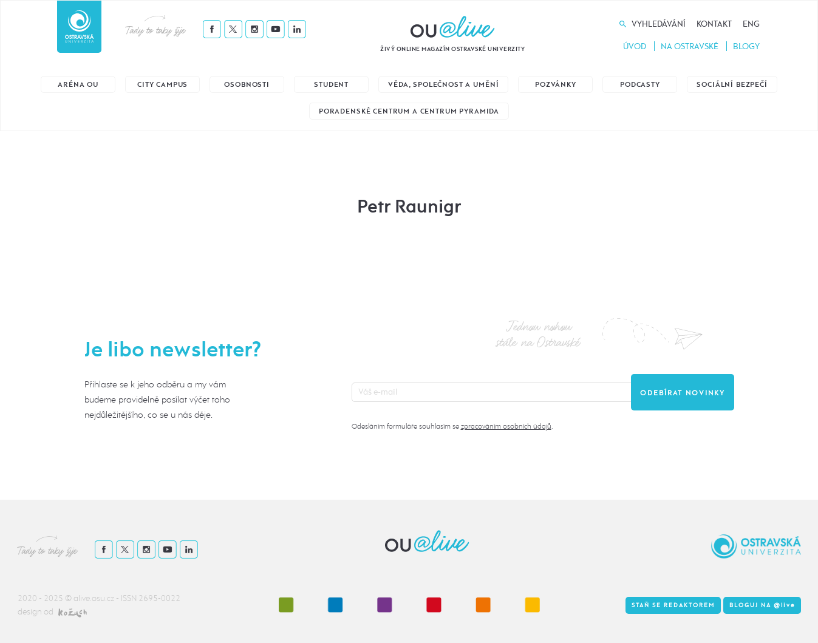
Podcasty (640, 84)
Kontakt (714, 24)
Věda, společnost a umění (443, 84)
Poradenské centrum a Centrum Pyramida (409, 111)
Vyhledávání (659, 24)
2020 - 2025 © (45, 598)
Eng (751, 24)
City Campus (162, 84)
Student (331, 84)
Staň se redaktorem (673, 605)
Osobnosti (247, 84)
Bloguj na (762, 605)
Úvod (634, 46)
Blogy (746, 46)
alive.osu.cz (93, 598)
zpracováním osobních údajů (506, 426)
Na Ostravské (689, 46)
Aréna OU (78, 84)
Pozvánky (555, 84)
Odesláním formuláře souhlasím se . (452, 426)
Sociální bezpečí (732, 84)
